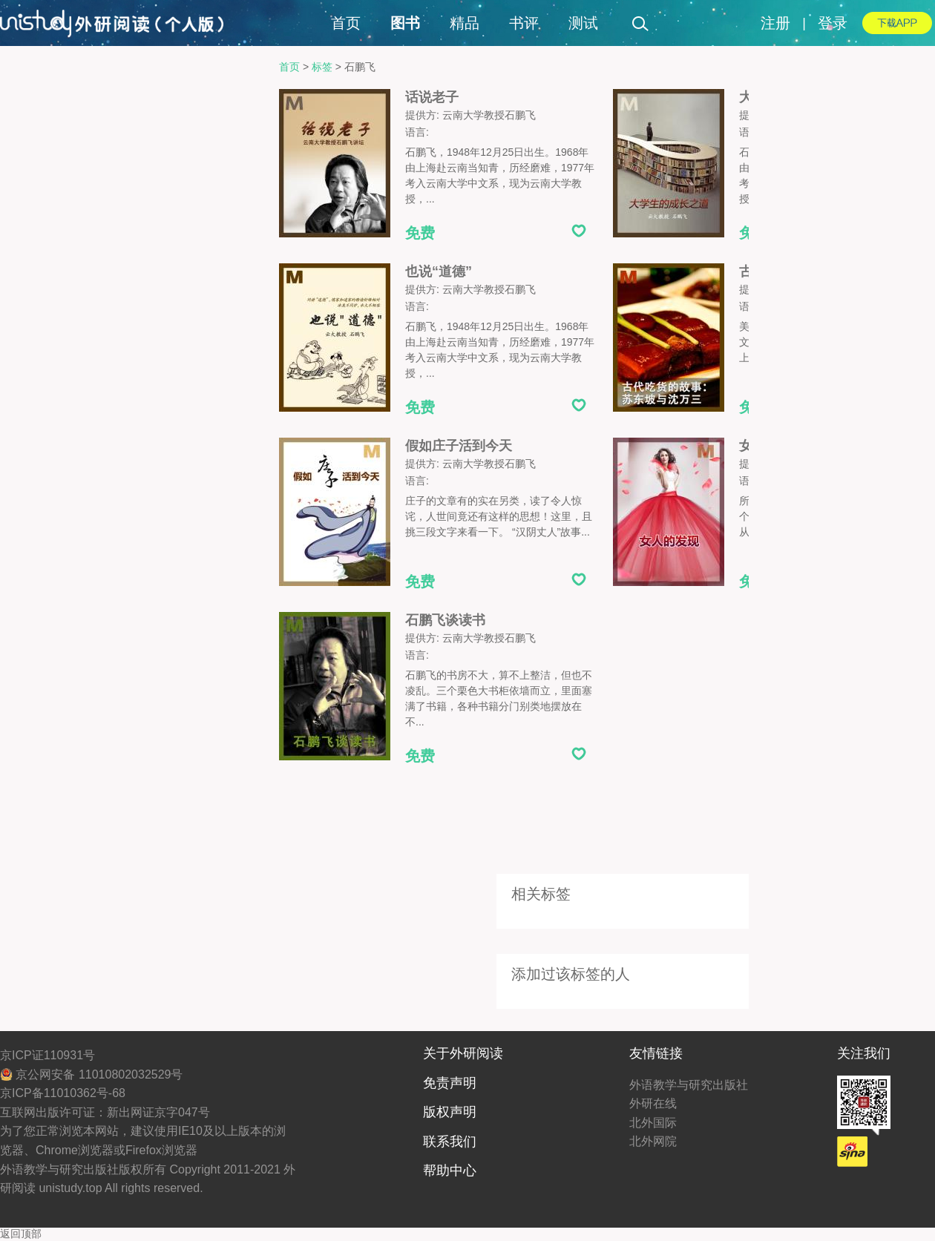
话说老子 (432, 97)
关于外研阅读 (463, 1053)
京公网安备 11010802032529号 (91, 1074)
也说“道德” (438, 271)
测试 (583, 23)
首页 (346, 23)
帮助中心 (449, 1170)
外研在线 (653, 1103)
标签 (322, 67)
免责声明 (449, 1083)
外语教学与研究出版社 (688, 1085)
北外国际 (653, 1122)
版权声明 (449, 1112)
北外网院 (653, 1141)
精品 (464, 23)
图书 (405, 23)
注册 (775, 23)
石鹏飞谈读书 (445, 620)
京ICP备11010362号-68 (62, 1093)
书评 (524, 23)
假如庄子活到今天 (458, 445)
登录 (832, 23)
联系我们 (449, 1141)
